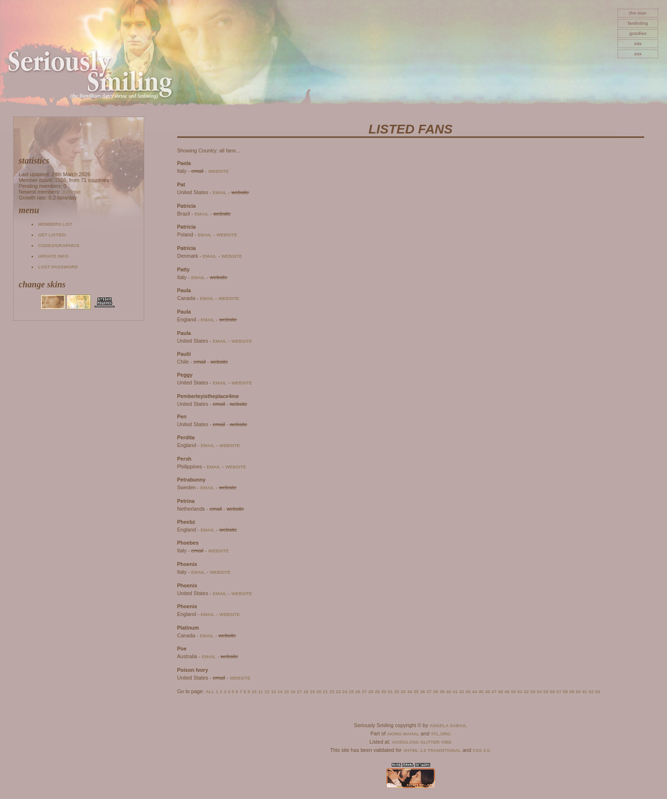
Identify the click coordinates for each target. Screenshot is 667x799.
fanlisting (638, 23)
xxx (638, 53)
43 (468, 691)
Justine (71, 192)
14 (279, 691)
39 (441, 691)
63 (597, 691)
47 (493, 691)
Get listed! (52, 235)
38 (435, 691)
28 (370, 691)
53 (533, 691)
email (220, 192)
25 (351, 691)
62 (591, 691)
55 (545, 691)
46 (487, 691)
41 (454, 691)
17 (299, 691)
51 (519, 691)
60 (578, 691)
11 (260, 691)
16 (292, 691)
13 (273, 691)
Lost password (58, 267)
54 (539, 691)
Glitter (430, 742)
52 (526, 691)
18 (305, 691)
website (218, 171)
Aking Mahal (403, 734)
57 (558, 691)
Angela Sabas (448, 725)
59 (571, 691)
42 (461, 691)
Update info (53, 256)
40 (448, 691)
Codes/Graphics (58, 245)
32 (396, 691)
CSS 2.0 (481, 750)
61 (584, 691)
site (638, 43)
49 (506, 691)
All (209, 691)
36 (422, 691)
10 (253, 691)
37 (429, 691)
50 (513, 691)
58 (565, 691)
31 (390, 691)
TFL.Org (440, 734)
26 (357, 691)
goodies (638, 33)
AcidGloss (405, 742)
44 (474, 691)
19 (312, 691)
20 (319, 691)
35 (416, 691)
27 (364, 691)
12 (267, 691)
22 (331, 691)
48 (500, 691)
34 (409, 691)
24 (344, 691)
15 (286, 691)
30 (383, 691)
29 (377, 691)
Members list (55, 224)
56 (552, 691)
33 (402, 691)
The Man (638, 13)
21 (325, 691)
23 (338, 691)
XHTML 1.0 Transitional (432, 750)
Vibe (446, 742)
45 (481, 691)
